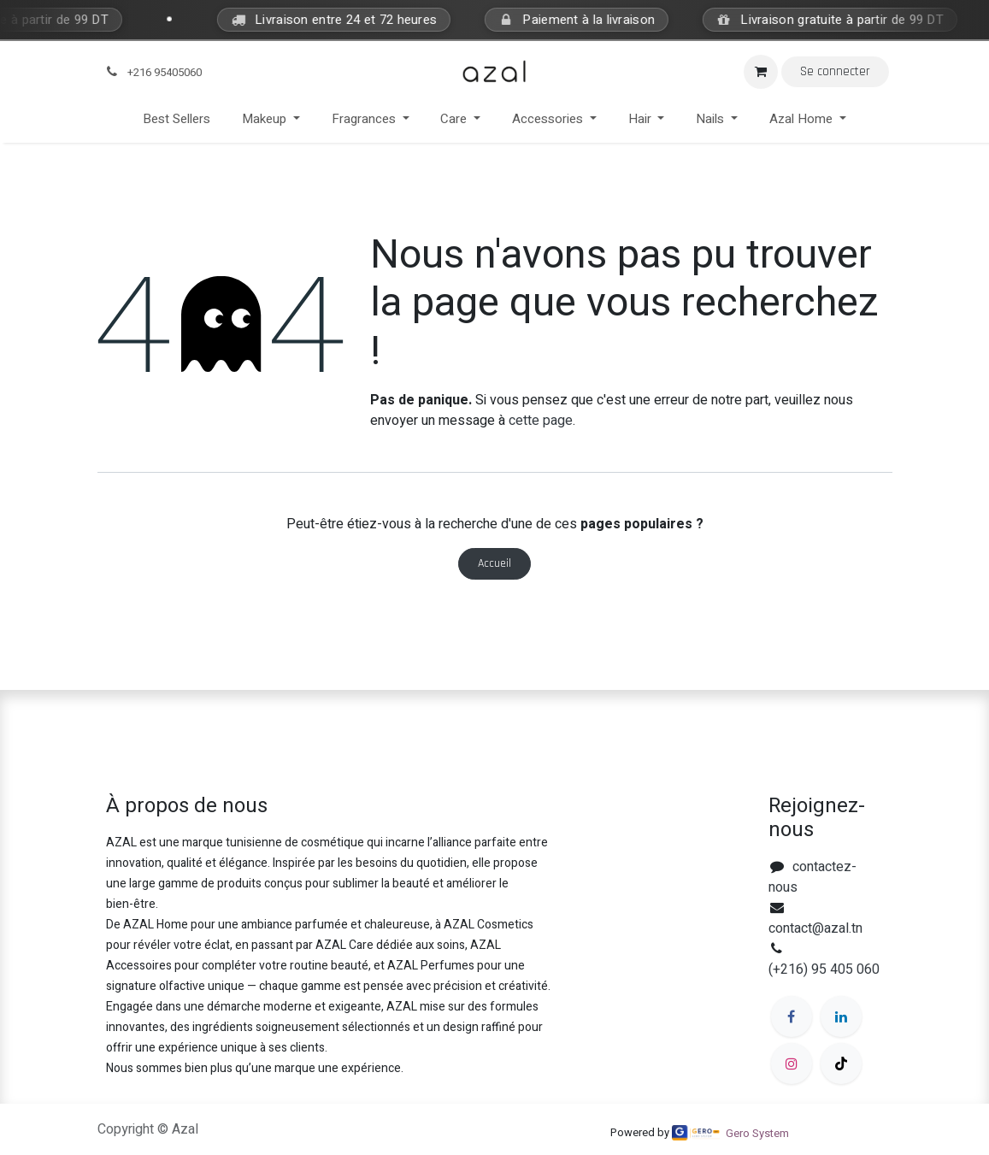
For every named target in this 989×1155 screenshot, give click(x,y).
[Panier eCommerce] (761, 72)
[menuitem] (177, 119)
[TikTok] (841, 1063)
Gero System (757, 1133)
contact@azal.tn (815, 928)
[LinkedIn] (841, 1016)
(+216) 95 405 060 (824, 969)
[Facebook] (791, 1016)
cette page (541, 420)
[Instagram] (791, 1063)
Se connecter (835, 71)
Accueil (494, 563)
